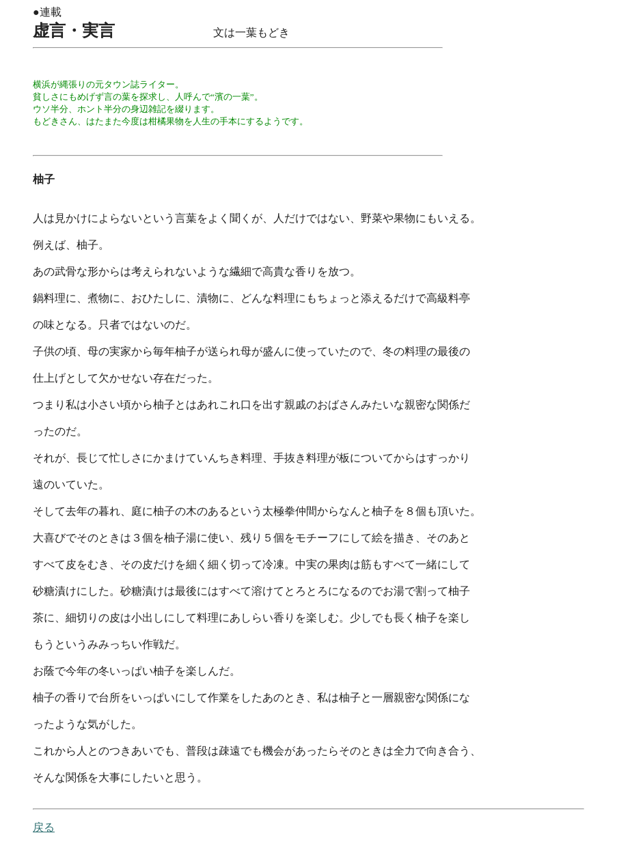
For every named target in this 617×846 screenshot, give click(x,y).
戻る (44, 827)
